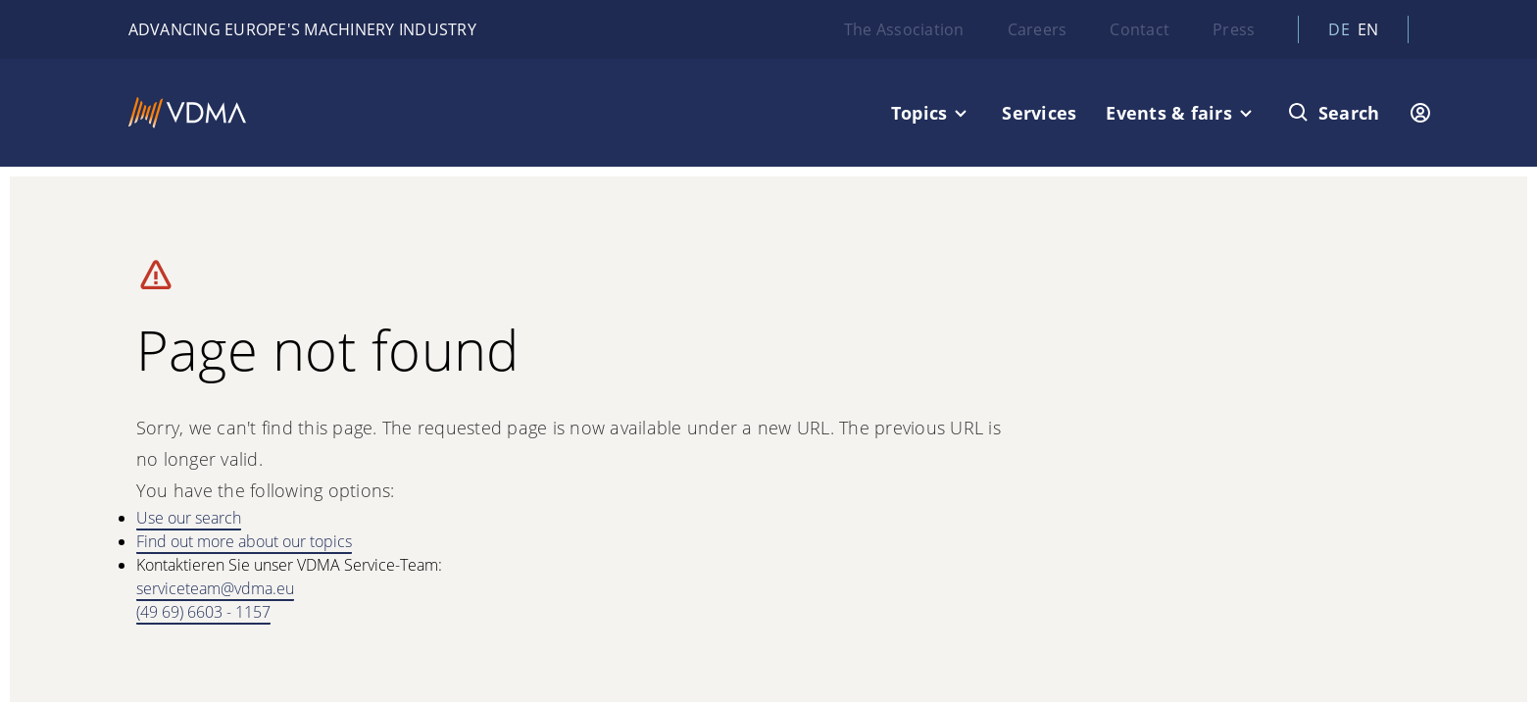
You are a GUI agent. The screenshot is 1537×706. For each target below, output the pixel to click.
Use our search (188, 518)
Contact (1139, 29)
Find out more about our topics (244, 541)
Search (1349, 113)
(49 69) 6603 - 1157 (203, 612)
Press (1234, 29)
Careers (1037, 29)
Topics (919, 113)
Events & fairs (1169, 113)
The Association (904, 29)
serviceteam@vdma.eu (215, 588)
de (1339, 29)
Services (1039, 113)
